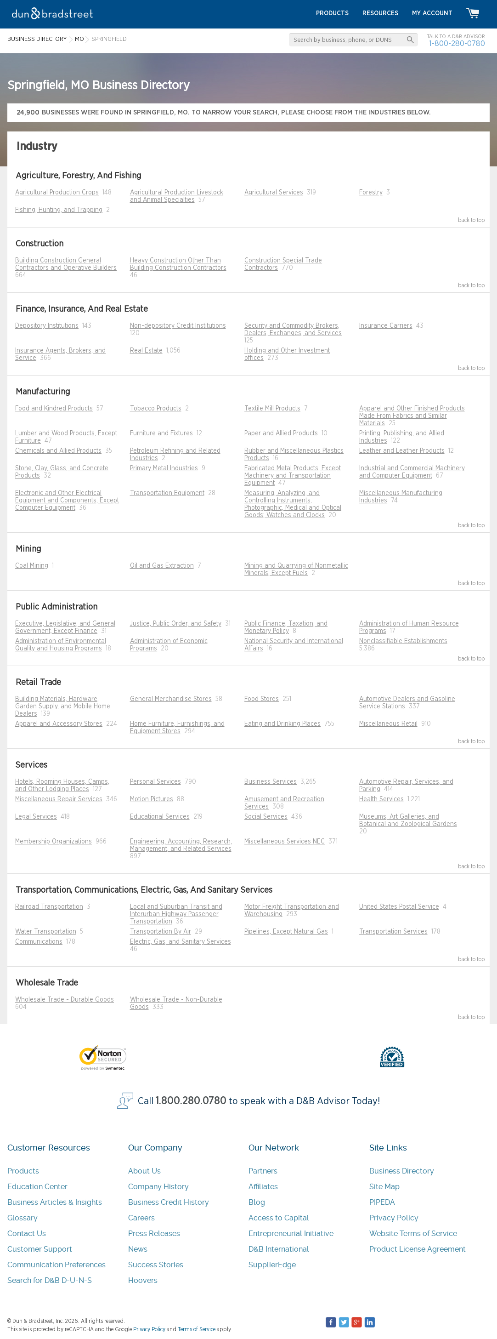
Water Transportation (45, 932)
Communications (38, 942)
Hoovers (143, 1280)
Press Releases (154, 1233)
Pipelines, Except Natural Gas (286, 932)
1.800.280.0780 (191, 1101)
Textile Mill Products (272, 408)
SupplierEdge (272, 1264)
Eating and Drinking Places (282, 724)
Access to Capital (278, 1218)
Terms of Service (196, 1329)
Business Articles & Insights (54, 1202)
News (137, 1249)
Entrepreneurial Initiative (290, 1233)
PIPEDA (382, 1202)
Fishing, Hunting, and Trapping (58, 210)
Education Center (37, 1186)
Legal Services (36, 817)
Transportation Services (393, 932)
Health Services (381, 799)
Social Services (266, 817)
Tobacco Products (155, 408)
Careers (141, 1218)
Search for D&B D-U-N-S (49, 1280)
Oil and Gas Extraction (162, 566)
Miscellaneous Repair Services (58, 799)
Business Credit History (168, 1202)
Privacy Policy (393, 1218)
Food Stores (261, 699)
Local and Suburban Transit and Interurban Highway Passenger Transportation (176, 914)
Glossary (22, 1218)
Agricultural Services (273, 192)
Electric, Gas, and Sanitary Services (180, 942)
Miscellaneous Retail (388, 724)
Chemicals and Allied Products (58, 451)
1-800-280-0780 (457, 43)
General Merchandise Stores (171, 699)
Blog (256, 1202)
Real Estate (146, 351)
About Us (144, 1171)
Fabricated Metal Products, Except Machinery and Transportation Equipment (292, 475)
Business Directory (401, 1171)
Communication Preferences (56, 1264)
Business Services (270, 782)
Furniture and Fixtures (161, 433)
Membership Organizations (53, 841)
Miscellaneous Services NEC (284, 841)
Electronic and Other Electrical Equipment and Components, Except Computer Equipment (67, 500)
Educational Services (160, 817)
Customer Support (39, 1249)
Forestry (371, 192)
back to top (471, 220)
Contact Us (26, 1233)
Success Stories (155, 1264)
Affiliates (263, 1186)
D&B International (278, 1249)
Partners (262, 1171)
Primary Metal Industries (164, 468)
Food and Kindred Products (54, 408)
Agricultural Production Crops (57, 192)
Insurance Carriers (385, 326)
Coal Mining (31, 566)
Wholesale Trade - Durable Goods (64, 1000)
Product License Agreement (417, 1249)
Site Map (384, 1186)
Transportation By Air (160, 932)
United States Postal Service (399, 907)
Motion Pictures (151, 799)
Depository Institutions (47, 326)
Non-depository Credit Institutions (178, 326)
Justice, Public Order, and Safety (175, 624)
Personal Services (155, 782)
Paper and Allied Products (281, 433)
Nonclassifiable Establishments (403, 641)
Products (23, 1171)
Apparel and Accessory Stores (58, 724)
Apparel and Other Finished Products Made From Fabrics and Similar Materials (412, 416)
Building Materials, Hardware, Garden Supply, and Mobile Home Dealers (62, 706)
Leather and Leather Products (402, 451)
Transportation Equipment (167, 493)
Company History (158, 1186)
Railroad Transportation (49, 907)
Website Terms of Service (413, 1233)
